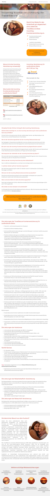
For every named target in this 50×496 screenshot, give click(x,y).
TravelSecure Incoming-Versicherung (11, 448)
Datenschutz (43, 1)
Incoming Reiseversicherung (17, 442)
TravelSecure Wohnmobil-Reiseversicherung (18, 472)
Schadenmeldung (16, 190)
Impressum (33, 1)
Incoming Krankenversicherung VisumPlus (6, 489)
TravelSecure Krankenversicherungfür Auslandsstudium (43, 472)
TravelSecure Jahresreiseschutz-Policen (6, 472)
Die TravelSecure (6, 442)
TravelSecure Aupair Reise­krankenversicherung (31, 472)
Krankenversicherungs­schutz (20, 425)
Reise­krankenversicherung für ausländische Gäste (19, 489)
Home (4, 1)
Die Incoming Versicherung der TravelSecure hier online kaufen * (36, 52)
